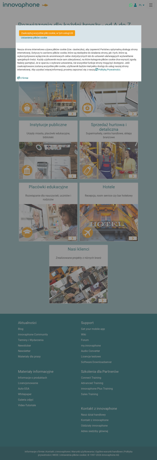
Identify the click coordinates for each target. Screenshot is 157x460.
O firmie (22, 78)
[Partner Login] (135, 5)
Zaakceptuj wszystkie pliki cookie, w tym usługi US (47, 33)
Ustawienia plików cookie (34, 37)
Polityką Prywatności (107, 69)
